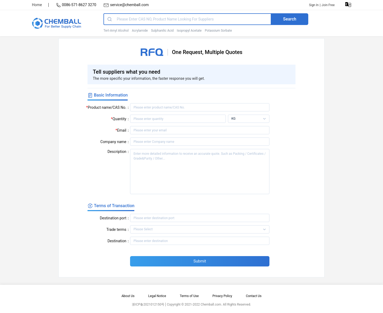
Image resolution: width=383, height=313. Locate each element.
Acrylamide (140, 30)
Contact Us (253, 296)
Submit (199, 261)
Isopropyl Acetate (189, 30)
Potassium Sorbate (218, 30)
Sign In (314, 5)
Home (37, 5)
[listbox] (248, 119)
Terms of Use (189, 296)
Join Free (328, 5)
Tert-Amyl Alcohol (116, 30)
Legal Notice (157, 296)
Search (289, 19)
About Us (128, 296)
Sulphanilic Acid (162, 30)
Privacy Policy (222, 296)
